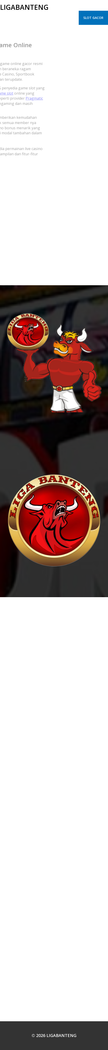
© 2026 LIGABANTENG (54, 1035)
